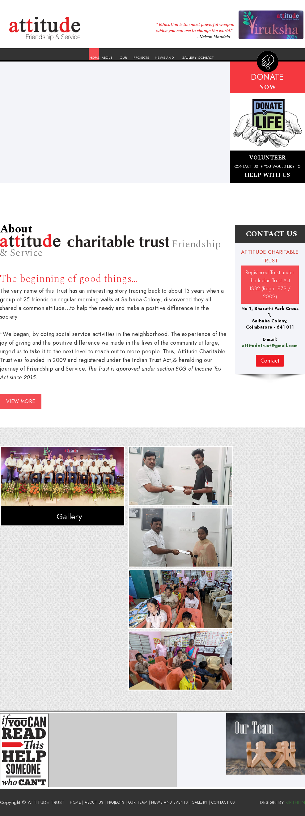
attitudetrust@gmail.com (270, 345)
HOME (95, 57)
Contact (270, 361)
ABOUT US (94, 802)
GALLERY (189, 57)
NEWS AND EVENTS (169, 802)
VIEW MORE (20, 401)
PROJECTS (141, 57)
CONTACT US (223, 802)
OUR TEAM (137, 802)
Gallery (69, 516)
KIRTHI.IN (295, 802)
